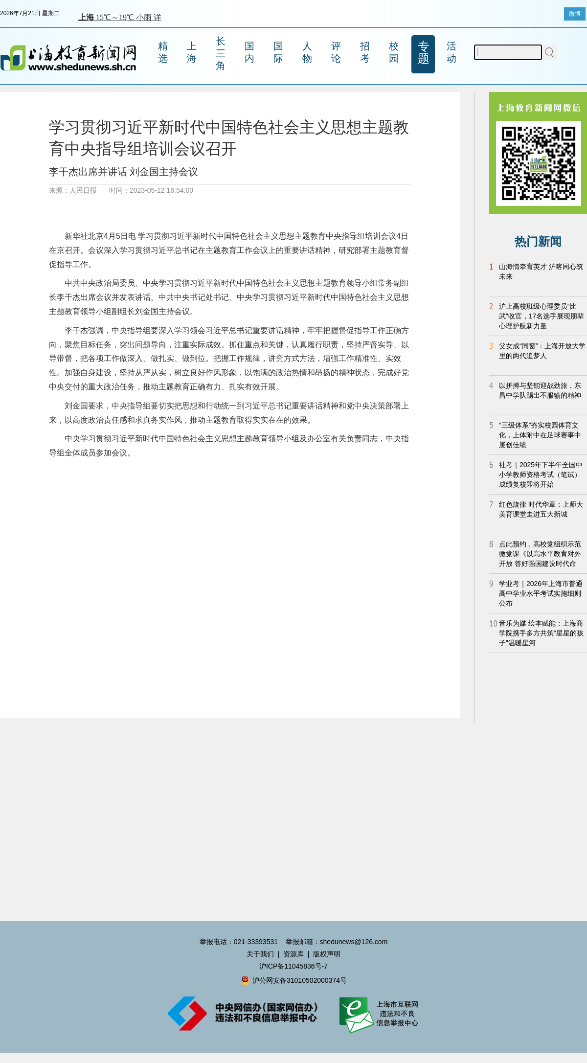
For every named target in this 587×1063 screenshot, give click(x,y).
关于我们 (260, 954)
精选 (163, 52)
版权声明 (326, 954)
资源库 (293, 954)
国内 (249, 52)
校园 (394, 52)
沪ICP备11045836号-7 (293, 966)
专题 (423, 52)
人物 (307, 52)
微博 (575, 13)
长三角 (221, 53)
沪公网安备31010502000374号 (293, 980)
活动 (451, 52)
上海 (192, 52)
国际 (278, 52)
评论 (336, 52)
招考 (365, 52)
